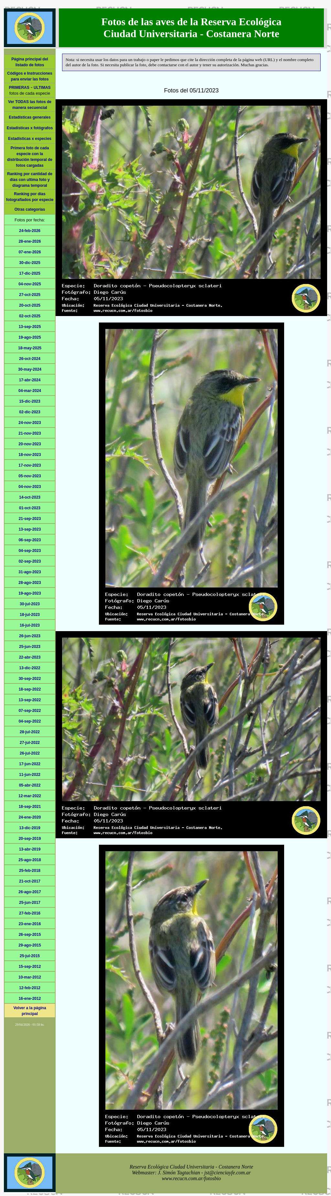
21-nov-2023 (29, 433)
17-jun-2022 (29, 764)
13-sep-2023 (30, 529)
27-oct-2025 (29, 294)
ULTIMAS (42, 87)
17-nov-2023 (29, 465)
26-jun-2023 (29, 636)
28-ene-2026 (30, 241)
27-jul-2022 (30, 742)
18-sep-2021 (30, 806)
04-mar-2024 (29, 390)
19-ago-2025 (29, 337)
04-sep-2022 (30, 721)
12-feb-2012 (29, 988)
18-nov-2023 (29, 454)
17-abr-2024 (30, 380)
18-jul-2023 (30, 614)
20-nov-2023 (29, 444)
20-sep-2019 (30, 838)
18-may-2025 (29, 348)
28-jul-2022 (30, 732)
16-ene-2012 (30, 998)
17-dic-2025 (29, 273)
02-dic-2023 (29, 412)
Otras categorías (30, 209)
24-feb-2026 (29, 230)
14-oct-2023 (29, 497)
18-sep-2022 (30, 689)
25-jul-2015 (30, 956)
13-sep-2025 (30, 326)
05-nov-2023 (29, 476)
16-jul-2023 (30, 625)
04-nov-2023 (29, 486)
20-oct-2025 (29, 305)
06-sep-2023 (30, 540)
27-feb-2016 (29, 913)
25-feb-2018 (29, 870)
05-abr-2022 (30, 785)
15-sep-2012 (30, 966)
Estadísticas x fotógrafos (30, 128)
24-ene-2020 (30, 817)
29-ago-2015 (29, 945)
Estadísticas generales (29, 117)
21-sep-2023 (30, 518)
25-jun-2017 (29, 902)
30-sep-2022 (30, 678)
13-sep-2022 (30, 700)
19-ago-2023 (29, 593)
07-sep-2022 (30, 710)
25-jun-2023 (29, 646)
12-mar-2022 (29, 796)
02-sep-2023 (30, 561)
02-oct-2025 (29, 316)
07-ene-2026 (30, 252)
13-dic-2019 (29, 828)
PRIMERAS (19, 87)
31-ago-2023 (29, 572)
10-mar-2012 (29, 977)
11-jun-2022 (29, 774)
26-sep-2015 (30, 934)
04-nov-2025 (29, 284)
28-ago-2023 (29, 582)
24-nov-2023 (29, 422)
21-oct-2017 (29, 881)
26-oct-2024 (29, 358)
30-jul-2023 (30, 604)
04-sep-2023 (30, 550)
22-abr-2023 (30, 657)
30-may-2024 (29, 369)
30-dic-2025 (29, 262)
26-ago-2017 (29, 892)
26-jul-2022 (30, 753)
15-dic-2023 (29, 401)
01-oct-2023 (29, 508)
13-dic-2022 (29, 668)
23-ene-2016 (30, 924)
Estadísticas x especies (29, 138)
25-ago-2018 (29, 860)
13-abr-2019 (30, 849)
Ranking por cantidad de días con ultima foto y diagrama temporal (29, 180)
